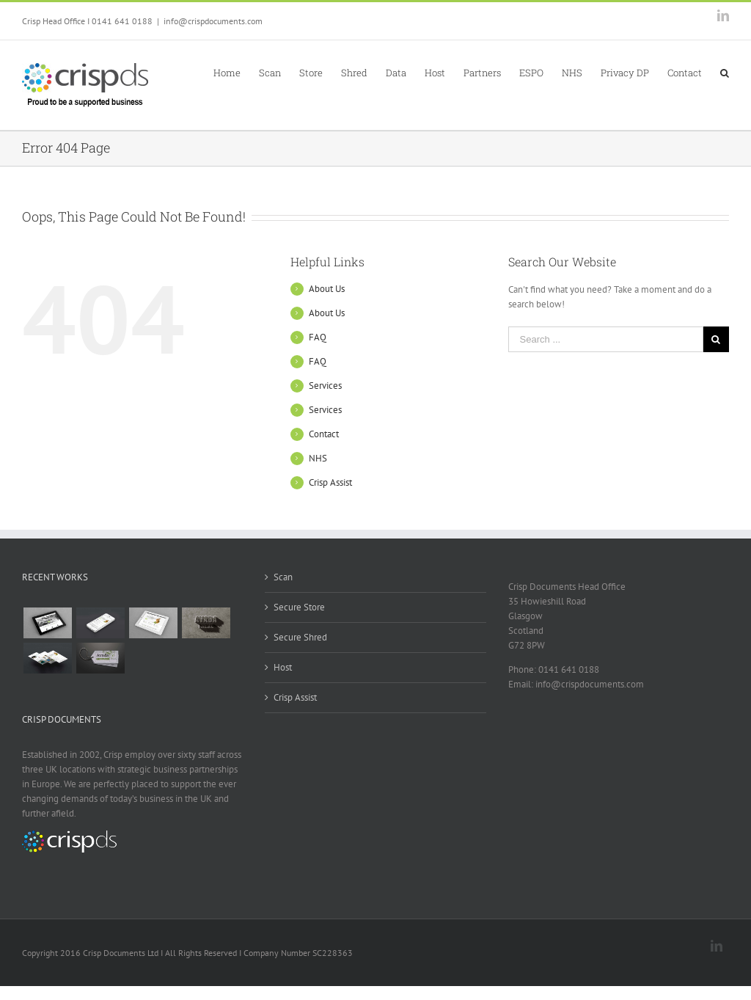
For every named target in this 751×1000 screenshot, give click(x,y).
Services (325, 385)
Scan (283, 577)
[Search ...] (605, 339)
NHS (318, 458)
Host (283, 667)
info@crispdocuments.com (213, 20)
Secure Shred (300, 637)
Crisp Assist (330, 482)
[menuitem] (236, 71)
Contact (324, 434)
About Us (327, 288)
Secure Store (299, 607)
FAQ (317, 337)
